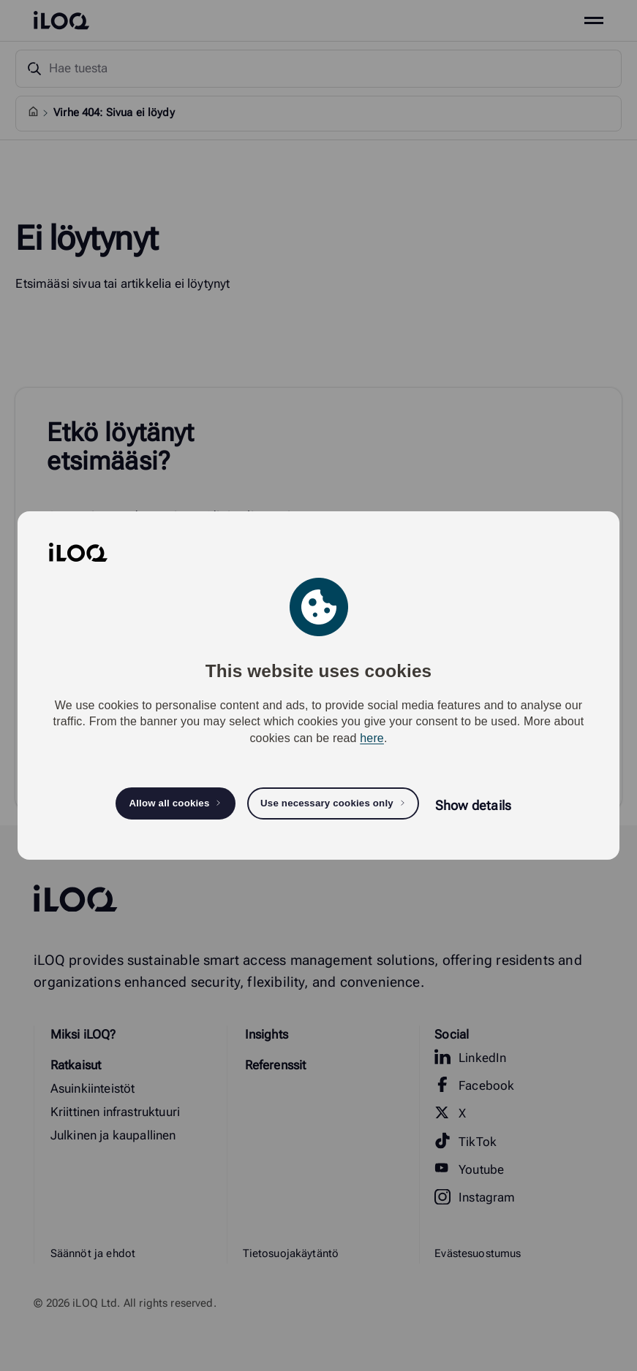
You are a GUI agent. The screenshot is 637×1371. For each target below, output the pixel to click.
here (372, 738)
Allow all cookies (169, 803)
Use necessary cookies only (326, 803)
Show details (473, 805)
